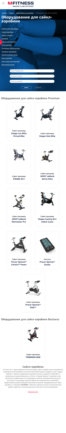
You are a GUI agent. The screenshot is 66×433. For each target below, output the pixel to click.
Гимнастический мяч (9, 42)
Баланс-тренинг (7, 35)
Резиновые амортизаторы (11, 48)
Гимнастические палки (9, 55)
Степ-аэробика (7, 45)
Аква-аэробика (7, 58)
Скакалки (5, 38)
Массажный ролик (8, 65)
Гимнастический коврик (10, 29)
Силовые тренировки (9, 52)
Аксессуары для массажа (11, 61)
